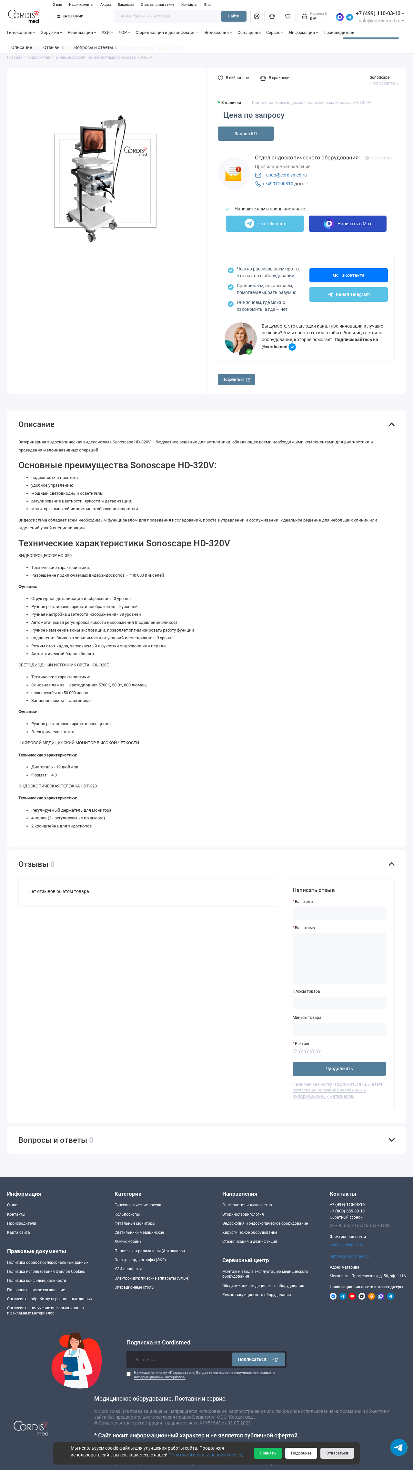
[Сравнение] (272, 16)
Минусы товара (307, 1017)
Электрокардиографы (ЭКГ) (140, 1260)
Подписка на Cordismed (158, 1342)
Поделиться (236, 379)
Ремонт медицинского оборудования (256, 1295)
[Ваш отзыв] (339, 958)
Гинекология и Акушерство (247, 1205)
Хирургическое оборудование (249, 1232)
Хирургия (51, 32)
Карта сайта (18, 1232)
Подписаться (258, 1359)
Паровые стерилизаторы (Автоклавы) (150, 1251)
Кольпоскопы (127, 1214)
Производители (339, 32)
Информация (303, 32)
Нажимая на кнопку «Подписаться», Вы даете (204, 1375)
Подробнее (301, 1453)
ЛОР (124, 32)
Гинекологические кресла (138, 1205)
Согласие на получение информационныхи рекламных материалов (45, 1310)
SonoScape (379, 77)
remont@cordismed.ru (349, 1256)
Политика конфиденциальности (36, 1280)
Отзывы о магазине (157, 5)
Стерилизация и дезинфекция (167, 32)
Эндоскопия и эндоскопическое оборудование (265, 1223)
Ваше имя (304, 901)
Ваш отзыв (305, 928)
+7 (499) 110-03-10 (380, 13)
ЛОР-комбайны (128, 1241)
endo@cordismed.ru (286, 174)
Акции (105, 5)
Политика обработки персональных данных (47, 1262)
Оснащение (249, 32)
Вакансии (126, 5)
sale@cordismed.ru (346, 1245)
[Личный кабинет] (256, 16)
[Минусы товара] (339, 1029)
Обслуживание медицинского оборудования (263, 1285)
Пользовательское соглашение (36, 1290)
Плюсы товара (306, 991)
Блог (208, 5)
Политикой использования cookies (205, 1454)
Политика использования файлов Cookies (46, 1271)
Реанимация (82, 32)
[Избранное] (288, 16)
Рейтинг (302, 1043)
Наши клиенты (81, 5)
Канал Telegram (348, 294)
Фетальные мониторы (135, 1223)
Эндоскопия (218, 32)
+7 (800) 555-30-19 (347, 1211)
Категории (70, 16)
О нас (57, 5)
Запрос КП (246, 133)
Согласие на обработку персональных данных (50, 1299)
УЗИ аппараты (128, 1269)
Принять (268, 1453)
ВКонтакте (349, 275)
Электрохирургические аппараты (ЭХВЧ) (152, 1278)
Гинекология (21, 32)
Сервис (275, 32)
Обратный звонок (346, 1217)
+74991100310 (277, 183)
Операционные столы (134, 1287)
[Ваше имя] (339, 913)
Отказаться (337, 1453)
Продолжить (339, 1068)
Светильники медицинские (139, 1232)
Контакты (189, 5)
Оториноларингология (243, 1214)
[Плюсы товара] (339, 1003)
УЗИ (107, 32)
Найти (233, 16)
